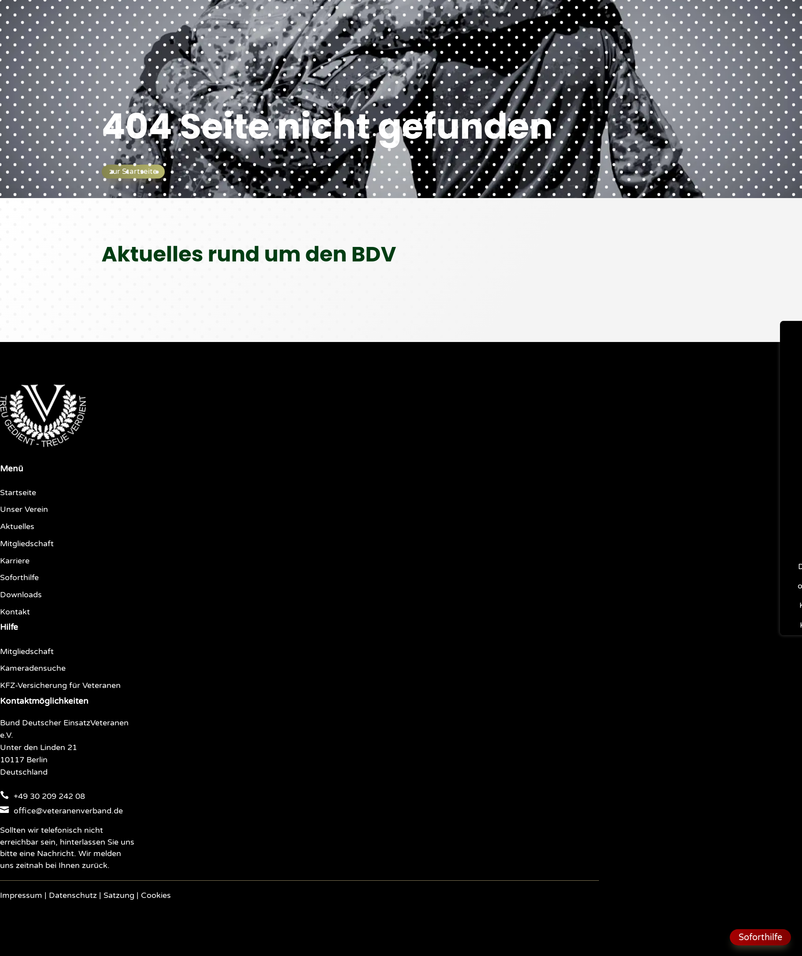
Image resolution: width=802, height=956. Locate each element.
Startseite (18, 492)
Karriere (15, 561)
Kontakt (15, 612)
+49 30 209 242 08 (49, 796)
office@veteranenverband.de (68, 811)
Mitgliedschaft (27, 543)
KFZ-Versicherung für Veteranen (60, 685)
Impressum (21, 895)
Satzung (118, 895)
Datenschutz (73, 895)
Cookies (156, 895)
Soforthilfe (19, 577)
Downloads (21, 594)
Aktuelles (17, 526)
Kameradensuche (33, 668)
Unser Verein (24, 509)
